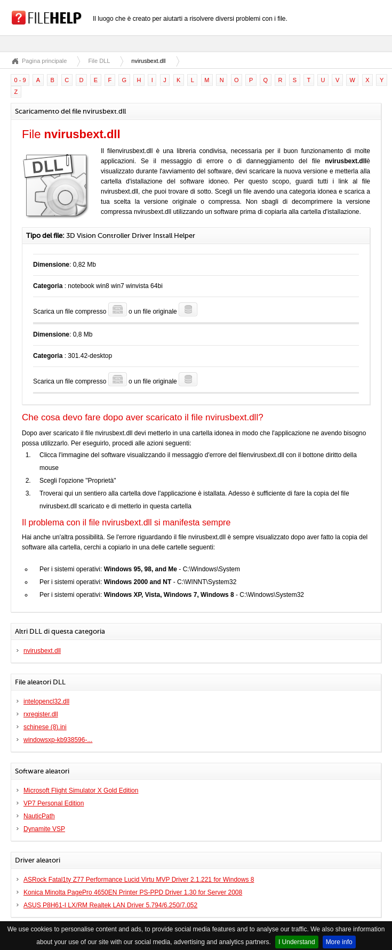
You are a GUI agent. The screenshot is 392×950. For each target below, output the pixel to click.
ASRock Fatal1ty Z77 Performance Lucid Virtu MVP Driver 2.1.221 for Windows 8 (138, 879)
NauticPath (39, 816)
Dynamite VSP (44, 829)
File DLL (99, 61)
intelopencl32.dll (46, 701)
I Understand (296, 942)
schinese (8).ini (45, 727)
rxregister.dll (40, 714)
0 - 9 (20, 80)
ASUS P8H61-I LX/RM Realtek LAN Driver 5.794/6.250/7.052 (110, 905)
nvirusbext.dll (42, 650)
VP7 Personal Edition (53, 803)
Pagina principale (44, 61)
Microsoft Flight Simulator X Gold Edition (80, 790)
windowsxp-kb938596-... (57, 740)
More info (339, 942)
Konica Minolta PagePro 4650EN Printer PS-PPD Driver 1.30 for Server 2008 (132, 892)
